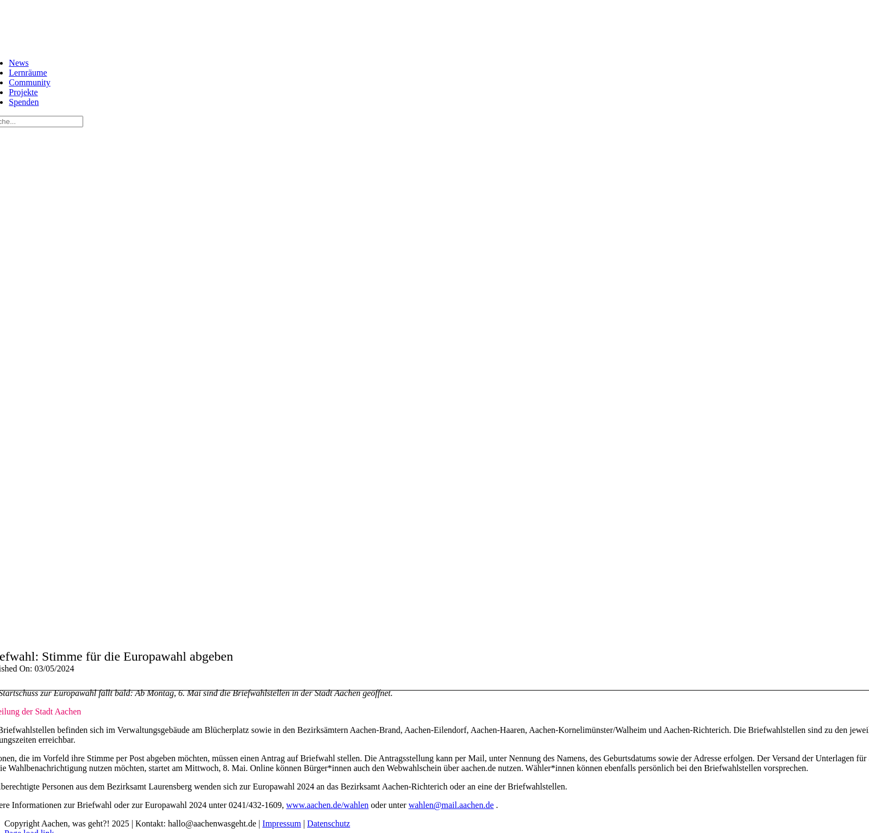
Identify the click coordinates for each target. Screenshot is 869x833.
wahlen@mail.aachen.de (451, 805)
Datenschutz (328, 823)
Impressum (281, 823)
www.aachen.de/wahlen (327, 805)
